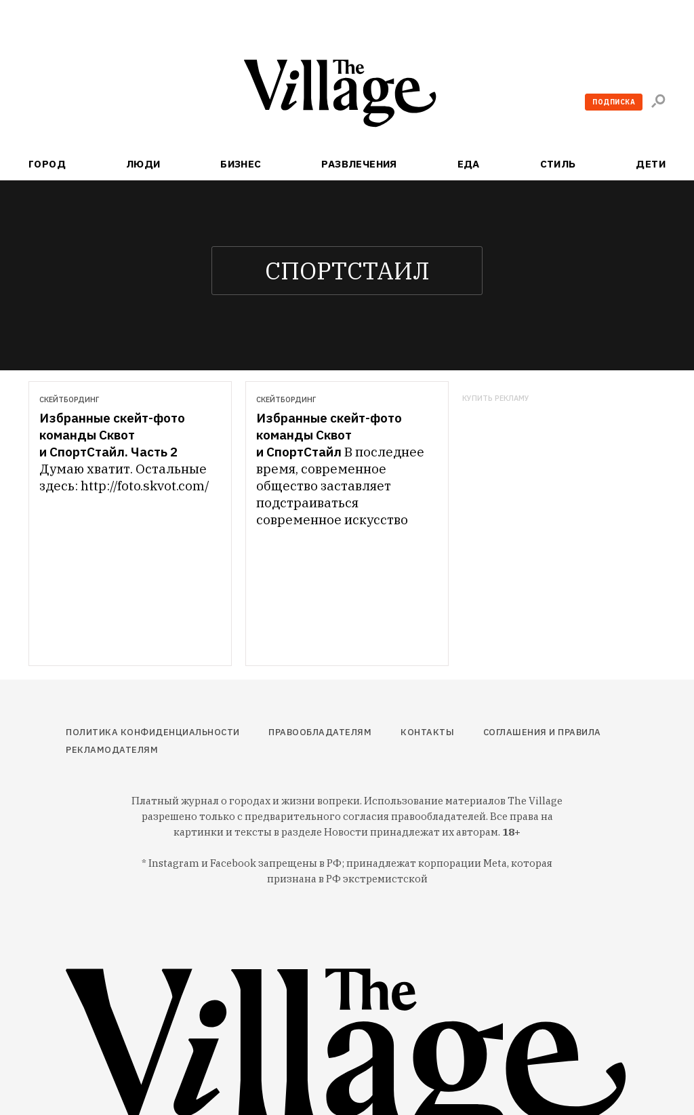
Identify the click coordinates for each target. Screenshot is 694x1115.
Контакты (427, 732)
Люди (143, 164)
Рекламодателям (112, 750)
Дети (651, 164)
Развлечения (359, 164)
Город (47, 164)
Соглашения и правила (542, 732)
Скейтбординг (69, 399)
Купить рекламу (495, 398)
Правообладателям (319, 732)
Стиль (558, 164)
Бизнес (241, 164)
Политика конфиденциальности (153, 732)
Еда (468, 164)
